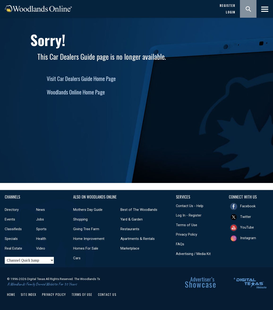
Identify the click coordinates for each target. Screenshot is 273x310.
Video (40, 248)
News (40, 210)
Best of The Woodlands (138, 210)
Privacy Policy (186, 234)
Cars (77, 258)
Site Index (28, 294)
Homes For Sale (85, 248)
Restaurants (129, 229)
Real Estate (13, 248)
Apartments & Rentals (137, 239)
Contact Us (107, 294)
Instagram (248, 238)
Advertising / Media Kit (193, 254)
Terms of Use (186, 225)
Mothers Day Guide (87, 210)
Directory (12, 210)
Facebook (248, 206)
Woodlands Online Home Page (76, 92)
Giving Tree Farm (86, 229)
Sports (41, 229)
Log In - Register (188, 215)
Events (10, 219)
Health (41, 239)
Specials (11, 239)
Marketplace (129, 248)
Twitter (245, 217)
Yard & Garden (131, 219)
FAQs (180, 244)
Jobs (40, 219)
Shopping (80, 219)
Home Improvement (88, 239)
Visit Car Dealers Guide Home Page (81, 79)
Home (11, 294)
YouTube (247, 227)
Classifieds (13, 229)
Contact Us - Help (189, 206)
